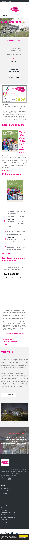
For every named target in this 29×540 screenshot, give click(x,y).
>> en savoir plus (6, 170)
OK (23, 535)
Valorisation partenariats (8, 517)
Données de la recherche (8, 512)
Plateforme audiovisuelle (8, 515)
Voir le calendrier (6, 253)
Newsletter (4, 493)
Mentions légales (6, 491)
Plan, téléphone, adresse (8, 522)
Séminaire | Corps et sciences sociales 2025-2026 (16, 223)
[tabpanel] (14, 303)
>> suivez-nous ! (13, 80)
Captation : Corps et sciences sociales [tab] (13, 268)
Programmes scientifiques (8, 507)
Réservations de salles (7, 488)
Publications (4, 510)
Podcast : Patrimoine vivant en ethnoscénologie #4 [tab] (10, 339)
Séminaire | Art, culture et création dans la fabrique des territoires (16, 213)
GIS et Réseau (5, 519)
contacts (9, 1)
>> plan (14, 58)
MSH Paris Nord (5, 503)
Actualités (4, 505)
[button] (4, 191)
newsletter (4, 1)
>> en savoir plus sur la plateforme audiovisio (14, 333)
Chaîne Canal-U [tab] (7, 345)
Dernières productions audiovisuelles (13, 259)
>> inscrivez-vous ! (13, 74)
